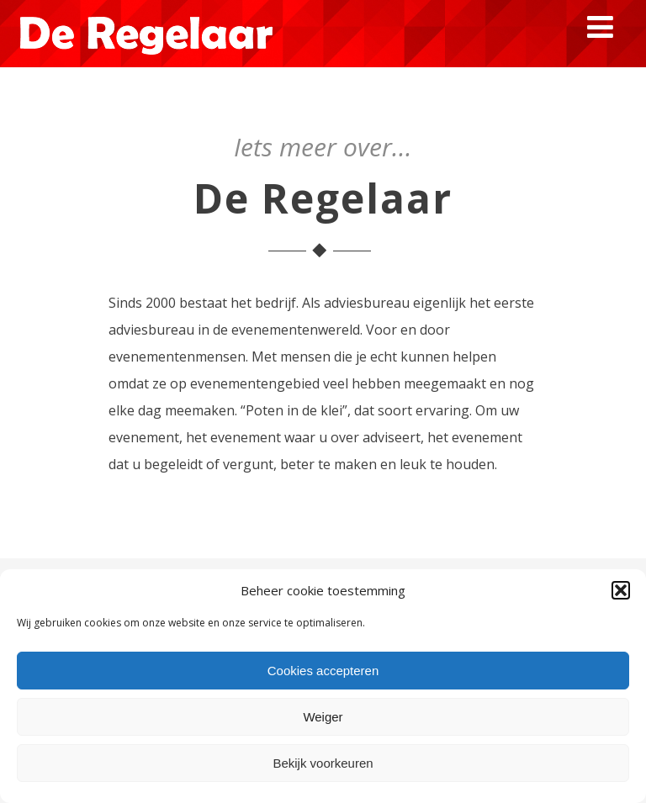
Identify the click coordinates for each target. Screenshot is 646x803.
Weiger (322, 717)
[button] (620, 590)
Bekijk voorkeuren (323, 763)
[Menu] (600, 26)
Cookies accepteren (323, 670)
